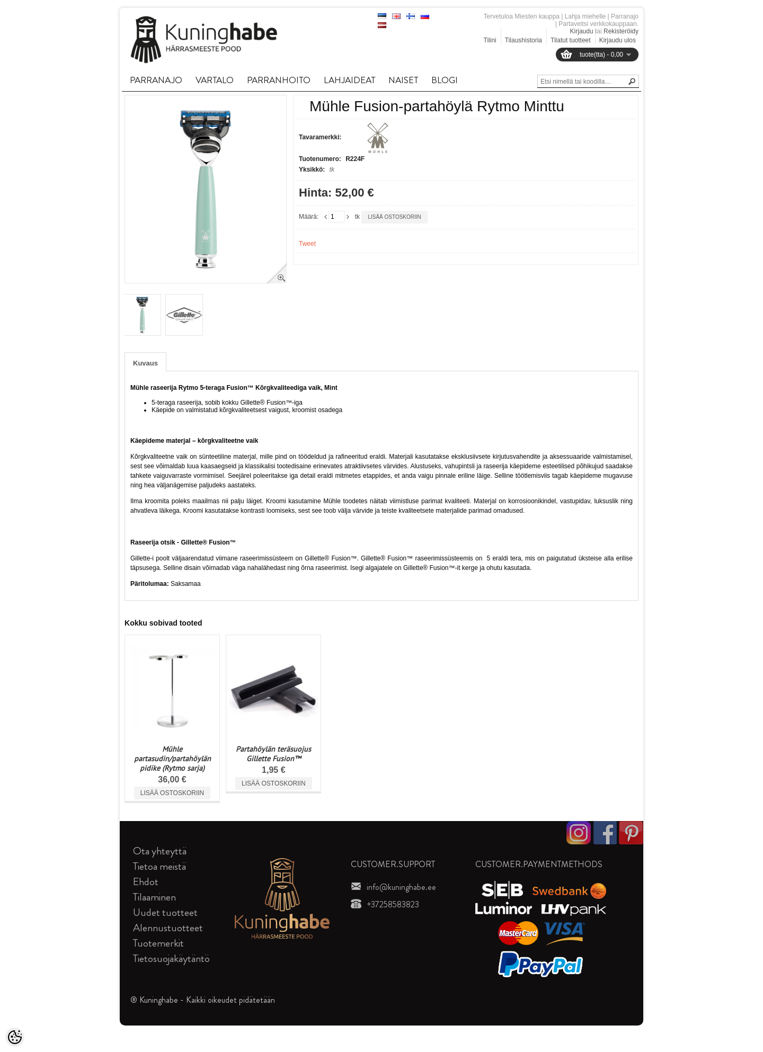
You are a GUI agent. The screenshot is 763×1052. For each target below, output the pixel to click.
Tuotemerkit (158, 943)
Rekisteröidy (621, 31)
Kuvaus (145, 363)
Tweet (307, 243)
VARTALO (215, 80)
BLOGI (444, 80)
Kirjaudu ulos (617, 40)
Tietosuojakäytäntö (171, 958)
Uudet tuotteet (165, 912)
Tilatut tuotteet (571, 40)
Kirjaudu (581, 31)
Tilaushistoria (523, 40)
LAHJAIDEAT (349, 80)
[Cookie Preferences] (14, 1037)
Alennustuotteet (168, 927)
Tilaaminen (154, 897)
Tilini (490, 40)
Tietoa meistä (159, 866)
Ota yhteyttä (160, 851)
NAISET (403, 80)
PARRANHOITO (278, 80)
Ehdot (145, 881)
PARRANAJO (156, 80)
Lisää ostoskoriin (394, 217)
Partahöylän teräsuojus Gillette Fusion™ (273, 753)
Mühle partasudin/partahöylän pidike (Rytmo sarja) (172, 758)
